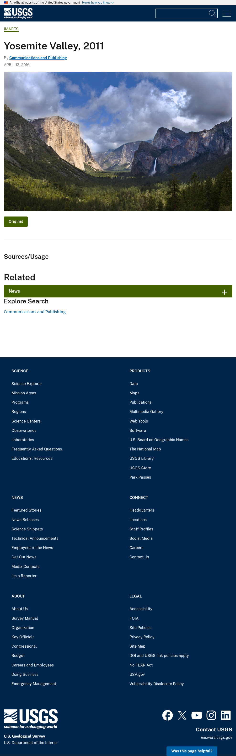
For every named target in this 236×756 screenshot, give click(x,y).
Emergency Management (33, 684)
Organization (22, 627)
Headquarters (141, 510)
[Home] (18, 17)
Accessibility (140, 609)
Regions (18, 411)
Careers (136, 547)
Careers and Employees (32, 665)
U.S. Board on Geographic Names (158, 440)
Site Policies (140, 627)
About (18, 596)
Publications (140, 402)
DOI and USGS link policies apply (159, 655)
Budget (18, 655)
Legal (135, 596)
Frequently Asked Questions (36, 449)
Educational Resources (31, 458)
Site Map (137, 646)
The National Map (145, 449)
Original (16, 221)
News (14, 291)
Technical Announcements (34, 538)
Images (11, 29)
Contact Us (139, 557)
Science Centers (26, 421)
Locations (138, 520)
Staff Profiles (141, 529)
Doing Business (24, 674)
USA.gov (137, 674)
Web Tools (138, 421)
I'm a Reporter (24, 576)
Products (139, 371)
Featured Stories (26, 510)
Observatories (23, 430)
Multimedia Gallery (146, 411)
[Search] (213, 13)
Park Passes (140, 477)
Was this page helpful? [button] (192, 751)
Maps (134, 393)
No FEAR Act (141, 665)
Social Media (141, 538)
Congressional (24, 646)
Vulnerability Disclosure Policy (156, 684)
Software (137, 430)
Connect (138, 497)
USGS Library (141, 458)
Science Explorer (26, 383)
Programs (20, 402)
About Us (19, 609)
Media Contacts (25, 566)
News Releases (25, 520)
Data (133, 383)
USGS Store (140, 468)
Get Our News (23, 557)
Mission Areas (23, 393)
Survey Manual (24, 618)
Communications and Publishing (38, 58)
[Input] (187, 13)
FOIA (134, 618)
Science (19, 371)
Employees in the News (32, 547)
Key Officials (22, 637)
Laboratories (22, 440)
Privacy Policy (142, 637)
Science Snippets (27, 529)
